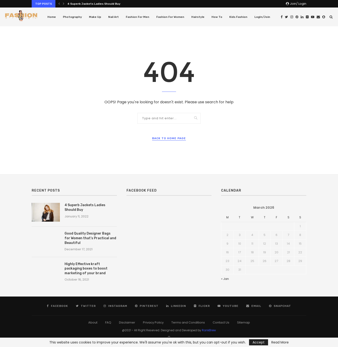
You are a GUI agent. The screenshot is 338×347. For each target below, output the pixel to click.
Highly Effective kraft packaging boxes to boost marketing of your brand (86, 268)
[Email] (318, 17)
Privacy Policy (153, 322)
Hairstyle (197, 17)
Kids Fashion (238, 17)
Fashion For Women (170, 17)
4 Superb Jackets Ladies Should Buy (93, 3)
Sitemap (243, 322)
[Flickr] (307, 17)
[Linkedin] (302, 17)
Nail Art (113, 17)
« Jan (225, 279)
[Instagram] (291, 17)
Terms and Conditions (188, 322)
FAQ (108, 322)
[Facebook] (282, 17)
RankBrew (209, 330)
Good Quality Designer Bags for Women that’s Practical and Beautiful (90, 238)
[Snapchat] (323, 17)
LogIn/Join (262, 17)
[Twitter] (286, 17)
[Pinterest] (297, 17)
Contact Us (221, 322)
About (92, 322)
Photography (72, 17)
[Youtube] (312, 17)
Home (51, 17)
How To (216, 17)
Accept (259, 342)
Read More (280, 342)
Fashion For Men (137, 17)
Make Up (95, 17)
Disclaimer (127, 322)
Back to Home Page (169, 138)
